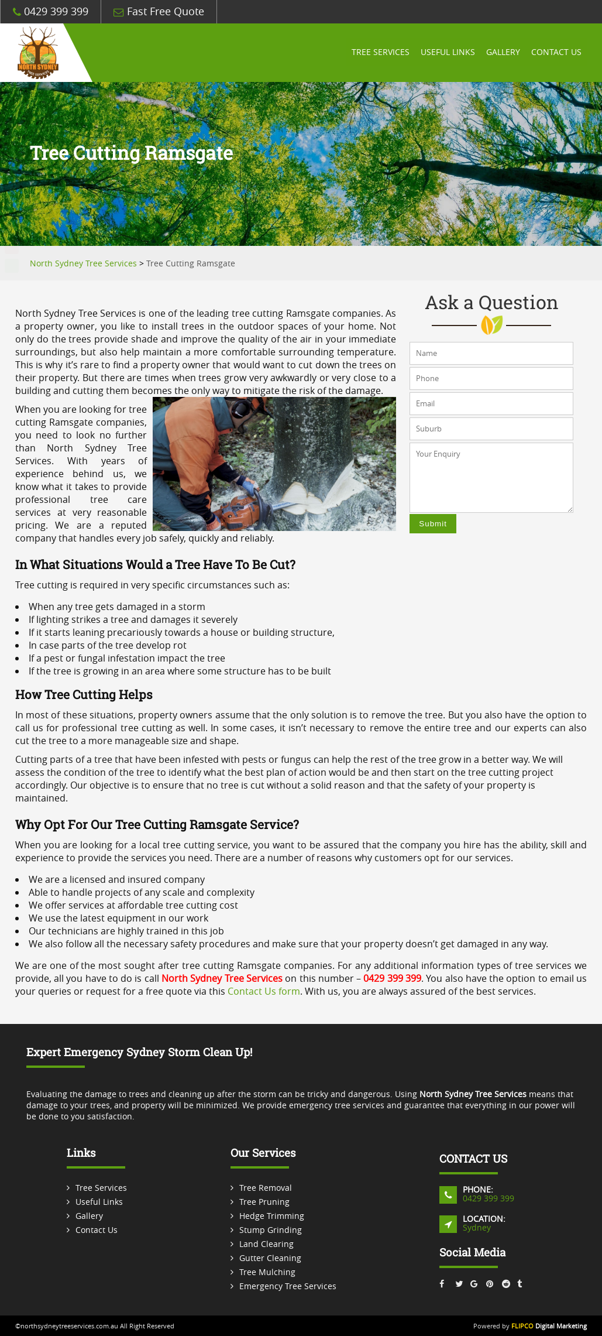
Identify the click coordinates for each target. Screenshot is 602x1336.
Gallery (502, 52)
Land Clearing (266, 1243)
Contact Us (556, 52)
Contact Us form (264, 991)
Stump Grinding (270, 1229)
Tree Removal (265, 1187)
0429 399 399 (50, 11)
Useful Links (446, 52)
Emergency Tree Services (287, 1286)
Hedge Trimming (271, 1215)
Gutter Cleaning (270, 1257)
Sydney (477, 1227)
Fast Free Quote (158, 11)
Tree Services (378, 52)
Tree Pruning (264, 1201)
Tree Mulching (267, 1271)
